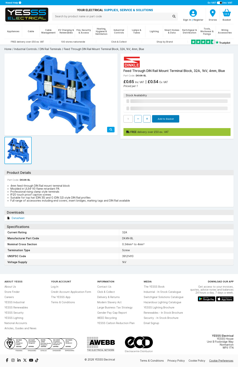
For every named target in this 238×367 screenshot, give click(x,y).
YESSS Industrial (14, 302)
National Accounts (15, 323)
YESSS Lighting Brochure (159, 307)
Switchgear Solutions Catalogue (164, 297)
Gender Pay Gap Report (112, 312)
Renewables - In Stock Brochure (163, 312)
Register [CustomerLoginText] (198, 19)
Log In (54, 286)
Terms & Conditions (63, 302)
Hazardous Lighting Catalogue (162, 302)
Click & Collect (106, 291)
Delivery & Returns (108, 297)
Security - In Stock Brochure (161, 317)
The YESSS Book (154, 286)
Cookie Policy (197, 360)
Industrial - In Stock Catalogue (162, 291)
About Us (10, 286)
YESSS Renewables (16, 307)
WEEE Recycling (107, 317)
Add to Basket (166, 118)
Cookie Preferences (221, 360)
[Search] (174, 16)
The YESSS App (60, 297)
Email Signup (151, 323)
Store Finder (12, 291)
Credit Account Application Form (71, 291)
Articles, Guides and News (20, 328)
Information (105, 281)
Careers (9, 297)
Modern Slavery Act (109, 302)
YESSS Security (14, 312)
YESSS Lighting (13, 317)
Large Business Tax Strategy (115, 307)
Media (148, 281)
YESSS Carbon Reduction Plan (116, 323)
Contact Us (104, 286)
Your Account (61, 281)
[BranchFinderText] (212, 15)
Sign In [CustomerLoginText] (187, 19)
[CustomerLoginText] (193, 12)
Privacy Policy (176, 360)
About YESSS (13, 281)
